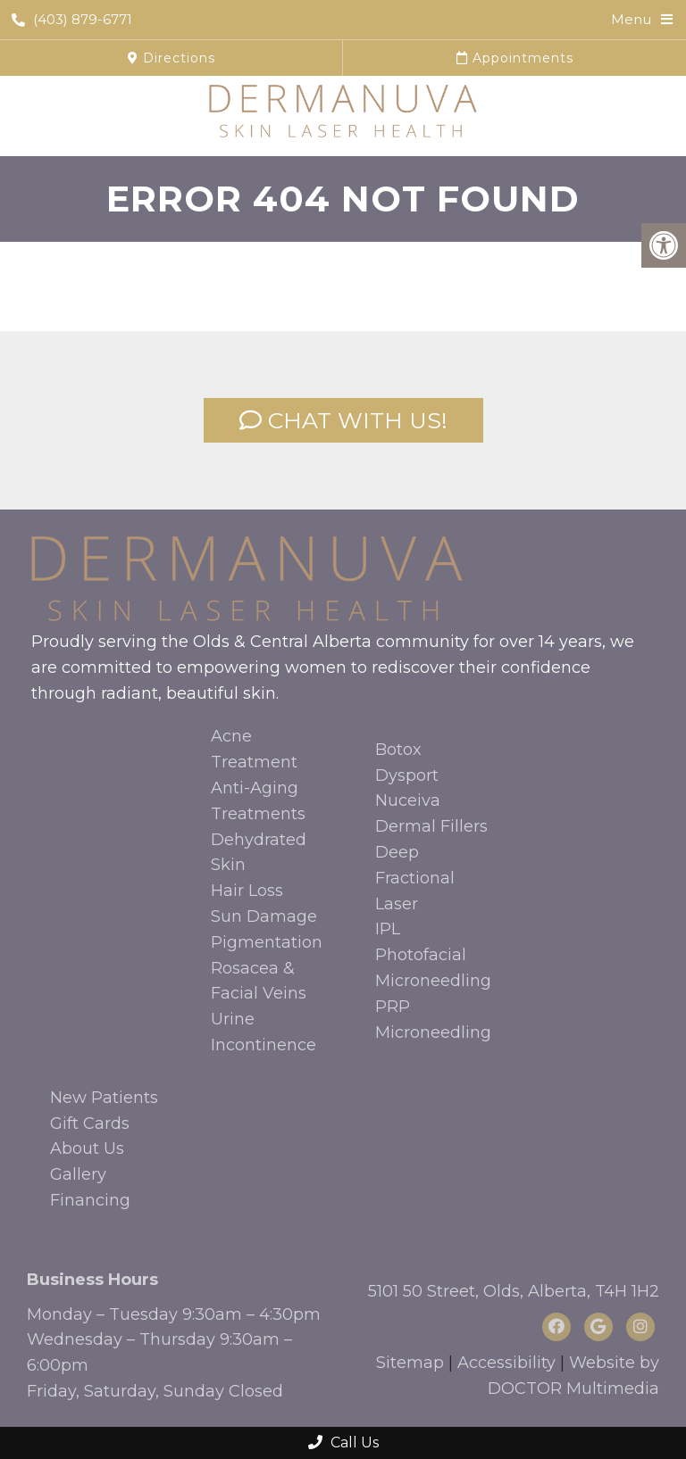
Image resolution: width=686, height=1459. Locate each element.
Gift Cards (90, 1123)
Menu (631, 19)
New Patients (104, 1097)
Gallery (78, 1174)
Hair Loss (247, 890)
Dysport (407, 775)
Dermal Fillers (431, 826)
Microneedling (433, 981)
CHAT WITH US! (343, 420)
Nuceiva (407, 800)
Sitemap (410, 1362)
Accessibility (506, 1362)
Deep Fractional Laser (415, 878)
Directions (171, 58)
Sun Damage (264, 916)
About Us (87, 1148)
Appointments (514, 58)
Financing (90, 1200)
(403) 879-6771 (72, 19)
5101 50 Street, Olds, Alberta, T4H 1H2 (513, 1291)
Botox (398, 749)
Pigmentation (266, 942)
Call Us (343, 1442)
